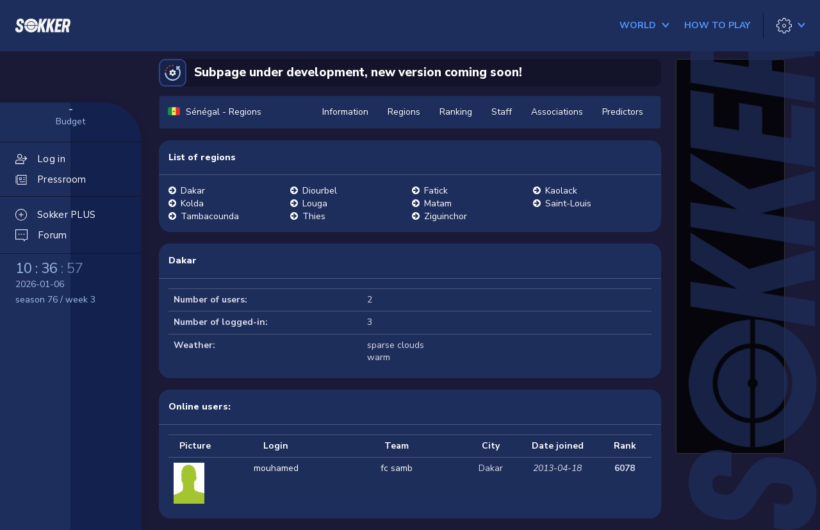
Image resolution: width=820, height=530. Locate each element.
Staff (501, 112)
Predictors (622, 112)
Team (396, 446)
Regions (404, 112)
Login (275, 446)
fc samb (397, 468)
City (491, 446)
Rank (625, 446)
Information (345, 112)
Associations (557, 112)
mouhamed (276, 468)
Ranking (455, 112)
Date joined (558, 446)
